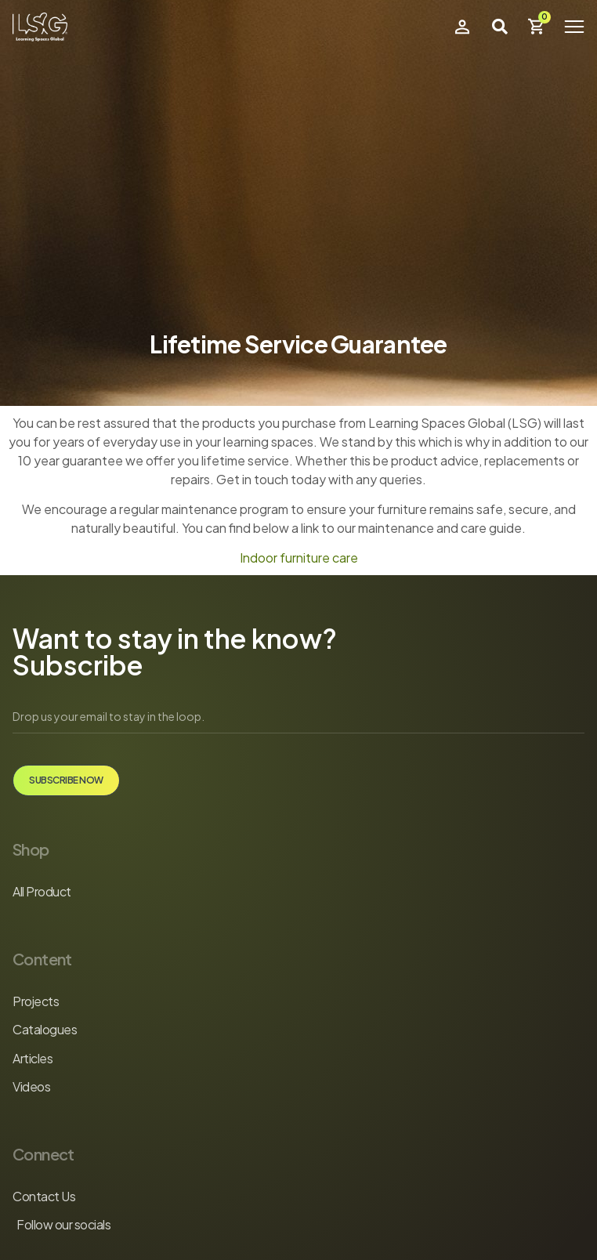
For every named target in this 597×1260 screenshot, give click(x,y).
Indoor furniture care (299, 557)
